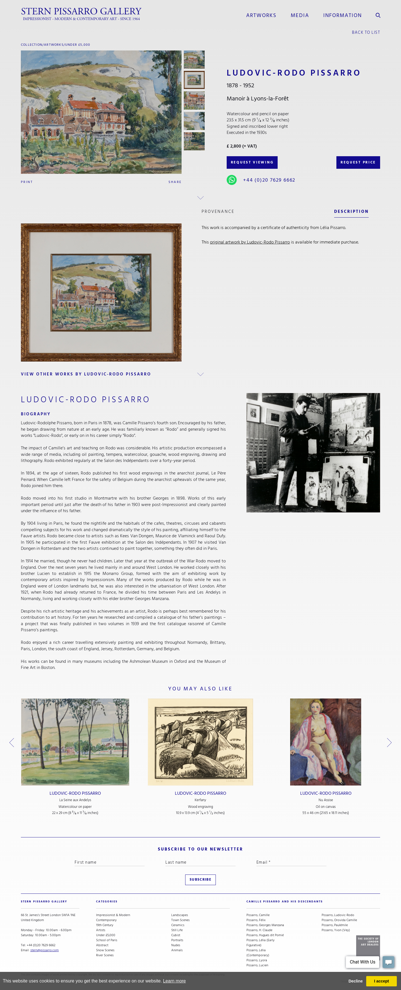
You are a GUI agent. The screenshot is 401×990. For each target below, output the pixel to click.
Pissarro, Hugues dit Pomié (265, 935)
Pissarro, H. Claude (259, 930)
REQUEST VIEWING (252, 162)
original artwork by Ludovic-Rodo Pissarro (250, 242)
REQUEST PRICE (358, 162)
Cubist (175, 935)
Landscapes (179, 915)
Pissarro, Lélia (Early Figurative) (260, 943)
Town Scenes (180, 920)
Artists (100, 930)
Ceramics (177, 925)
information (342, 15)
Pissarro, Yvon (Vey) (336, 930)
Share (175, 182)
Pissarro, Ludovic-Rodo (338, 915)
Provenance (218, 211)
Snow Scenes (105, 950)
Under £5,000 (77, 44)
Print (27, 182)
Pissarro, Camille (258, 915)
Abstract (102, 945)
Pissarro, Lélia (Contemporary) (257, 953)
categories (107, 901)
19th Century (104, 925)
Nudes (175, 945)
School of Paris (106, 940)
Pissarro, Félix (256, 920)
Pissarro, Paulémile (335, 925)
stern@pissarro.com (44, 950)
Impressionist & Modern (113, 915)
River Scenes (105, 955)
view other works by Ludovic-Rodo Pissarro (86, 374)
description (351, 211)
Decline (355, 981)
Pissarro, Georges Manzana (265, 925)
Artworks (261, 15)
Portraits (177, 940)
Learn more (174, 981)
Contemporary (106, 920)
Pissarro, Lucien (257, 965)
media (300, 15)
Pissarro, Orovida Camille (339, 920)
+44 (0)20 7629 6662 (269, 180)
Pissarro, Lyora (256, 960)
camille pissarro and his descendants (284, 901)
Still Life (177, 930)
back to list (366, 32)
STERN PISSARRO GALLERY (44, 901)
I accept (381, 981)
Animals (177, 950)
